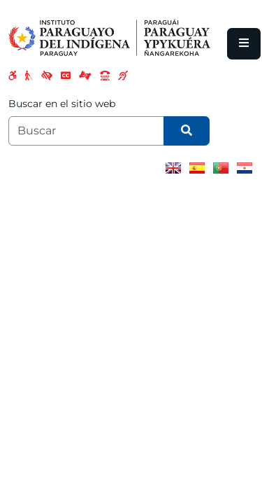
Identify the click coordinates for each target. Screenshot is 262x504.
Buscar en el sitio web (61, 103)
